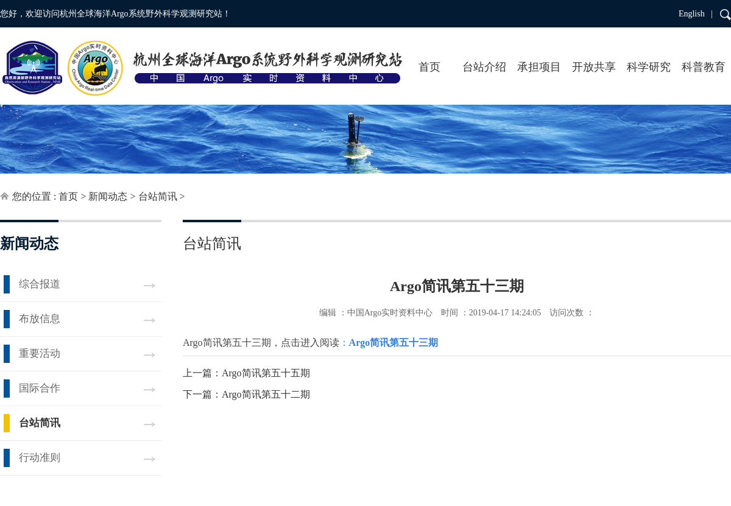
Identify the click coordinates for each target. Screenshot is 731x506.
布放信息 (39, 319)
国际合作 (39, 388)
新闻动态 (107, 196)
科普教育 (704, 67)
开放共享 (594, 67)
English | (696, 13)
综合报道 (39, 284)
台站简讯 (157, 196)
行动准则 (39, 457)
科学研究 (649, 67)
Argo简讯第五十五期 (266, 373)
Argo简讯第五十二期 (266, 394)
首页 (429, 67)
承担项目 (539, 67)
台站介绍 (484, 67)
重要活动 (39, 353)
